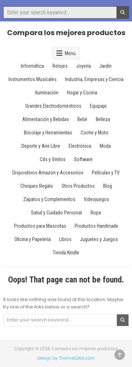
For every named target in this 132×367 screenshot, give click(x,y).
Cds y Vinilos (52, 159)
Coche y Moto (94, 132)
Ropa (95, 212)
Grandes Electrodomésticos (53, 106)
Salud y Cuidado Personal (56, 212)
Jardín (105, 66)
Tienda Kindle (66, 252)
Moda (105, 146)
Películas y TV (106, 172)
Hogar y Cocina (82, 92)
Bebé (82, 119)
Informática (32, 66)
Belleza (103, 119)
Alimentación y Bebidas (45, 119)
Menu (70, 53)
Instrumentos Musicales (32, 79)
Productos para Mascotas (40, 226)
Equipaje (98, 106)
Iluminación (46, 92)
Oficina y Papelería (32, 239)
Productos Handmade (96, 226)
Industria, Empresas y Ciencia (94, 79)
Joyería (83, 66)
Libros (65, 239)
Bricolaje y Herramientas (48, 132)
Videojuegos (96, 199)
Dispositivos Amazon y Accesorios (47, 172)
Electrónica (80, 146)
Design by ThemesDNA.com (66, 358)
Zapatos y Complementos (49, 199)
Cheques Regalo (36, 186)
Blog (107, 186)
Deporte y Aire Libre (40, 146)
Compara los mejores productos (66, 33)
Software (83, 159)
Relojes (60, 66)
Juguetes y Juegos (99, 239)
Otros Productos (78, 186)
